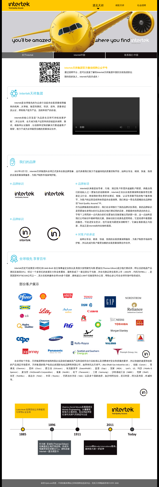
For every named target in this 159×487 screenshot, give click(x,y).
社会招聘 (141, 5)
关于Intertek (27, 55)
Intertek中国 (79, 55)
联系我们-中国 (131, 55)
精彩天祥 (120, 5)
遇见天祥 (98, 5)
